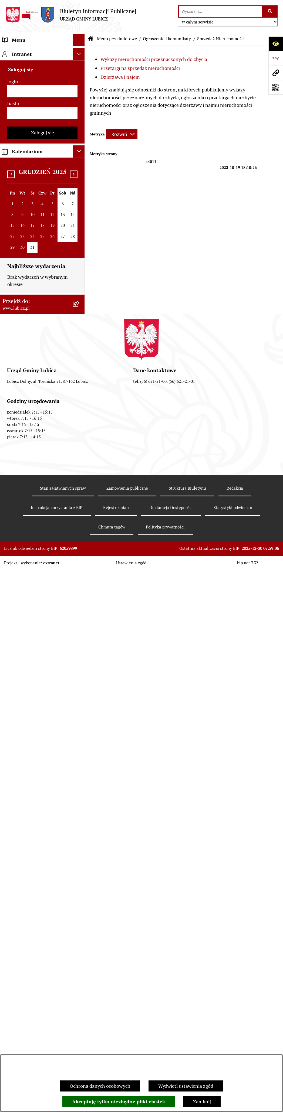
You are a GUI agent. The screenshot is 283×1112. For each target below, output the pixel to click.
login (12, 960)
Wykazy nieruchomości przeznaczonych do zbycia (153, 59)
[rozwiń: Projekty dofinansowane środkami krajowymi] (80, 376)
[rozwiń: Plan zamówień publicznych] (80, 453)
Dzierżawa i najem (120, 77)
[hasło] (42, 992)
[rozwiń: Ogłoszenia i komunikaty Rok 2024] (80, 499)
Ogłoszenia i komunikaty (167, 39)
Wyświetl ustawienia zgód (185, 1086)
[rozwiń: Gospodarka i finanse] (80, 291)
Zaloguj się (42, 1011)
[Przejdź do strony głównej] (70, 14)
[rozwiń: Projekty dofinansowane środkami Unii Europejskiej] (80, 353)
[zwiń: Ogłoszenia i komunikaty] (80, 438)
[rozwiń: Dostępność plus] (80, 838)
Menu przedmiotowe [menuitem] (24, 52)
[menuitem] (42, 68)
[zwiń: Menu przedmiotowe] (80, 52)
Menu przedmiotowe (117, 39)
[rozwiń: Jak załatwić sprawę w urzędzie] (80, 169)
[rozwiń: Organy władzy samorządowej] (80, 83)
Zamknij (202, 1102)
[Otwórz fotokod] (275, 87)
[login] (42, 970)
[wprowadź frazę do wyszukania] (220, 11)
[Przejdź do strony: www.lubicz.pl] (275, 73)
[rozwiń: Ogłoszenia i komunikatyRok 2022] (80, 545)
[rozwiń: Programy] (80, 807)
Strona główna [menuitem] (18, 899)
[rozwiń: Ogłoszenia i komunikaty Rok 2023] (80, 522)
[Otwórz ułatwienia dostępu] (275, 43)
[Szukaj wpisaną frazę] (270, 11)
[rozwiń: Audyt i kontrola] (80, 737)
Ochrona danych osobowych (100, 1086)
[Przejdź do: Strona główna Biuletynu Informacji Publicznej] (91, 39)
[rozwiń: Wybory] (80, 122)
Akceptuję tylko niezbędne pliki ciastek (118, 1102)
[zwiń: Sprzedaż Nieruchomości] (80, 622)
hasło (13, 982)
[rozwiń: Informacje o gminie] (80, 68)
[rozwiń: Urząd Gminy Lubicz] (80, 153)
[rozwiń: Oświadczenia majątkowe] (80, 753)
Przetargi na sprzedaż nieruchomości (140, 68)
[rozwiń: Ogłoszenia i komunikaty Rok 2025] (80, 476)
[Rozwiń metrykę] (121, 134)
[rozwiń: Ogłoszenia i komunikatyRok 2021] (80, 568)
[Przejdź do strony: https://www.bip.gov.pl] (275, 58)
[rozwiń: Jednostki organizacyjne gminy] (80, 399)
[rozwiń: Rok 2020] (80, 591)
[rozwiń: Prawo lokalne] (80, 138)
